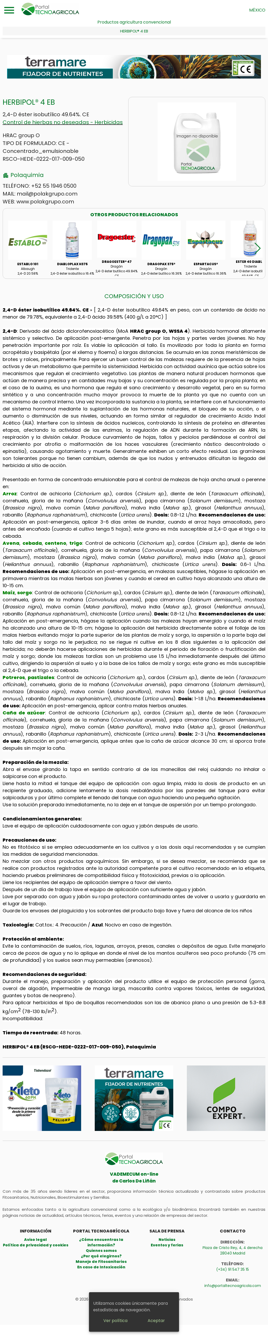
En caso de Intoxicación (101, 1267)
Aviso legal (35, 1239)
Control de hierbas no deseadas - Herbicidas (63, 122)
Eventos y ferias (167, 1245)
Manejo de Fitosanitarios (101, 1261)
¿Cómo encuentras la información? (101, 1242)
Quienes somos (101, 1250)
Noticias (167, 1239)
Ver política (115, 1321)
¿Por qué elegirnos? (101, 1256)
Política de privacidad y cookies (35, 1245)
